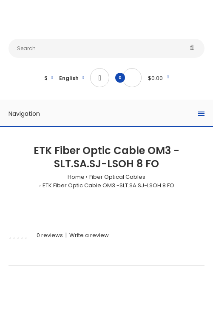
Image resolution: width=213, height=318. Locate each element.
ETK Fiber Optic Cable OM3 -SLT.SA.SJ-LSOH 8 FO (108, 185)
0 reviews (50, 235)
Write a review (89, 235)
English (69, 78)
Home (76, 177)
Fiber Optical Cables (117, 177)
